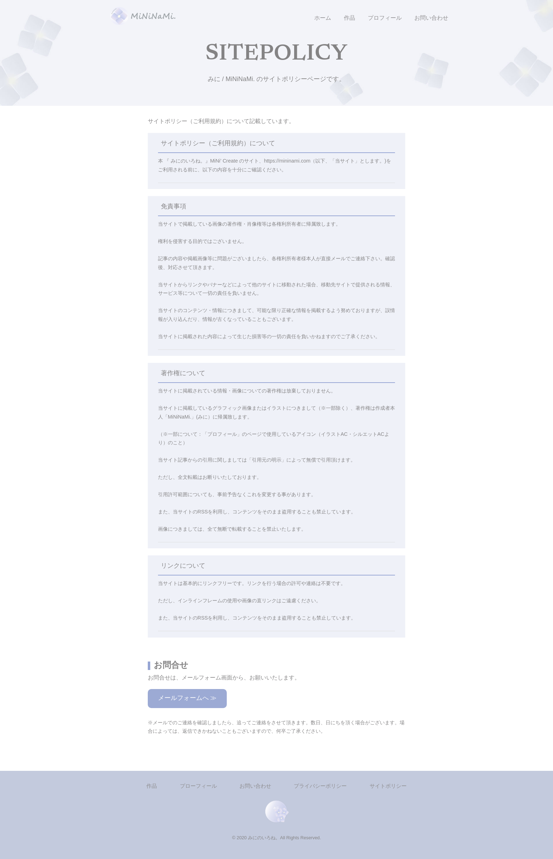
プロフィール (385, 18)
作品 (349, 18)
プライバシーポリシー (320, 786)
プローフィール (198, 786)
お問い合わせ (431, 18)
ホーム (322, 18)
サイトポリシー (388, 786)
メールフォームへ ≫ (187, 698)
